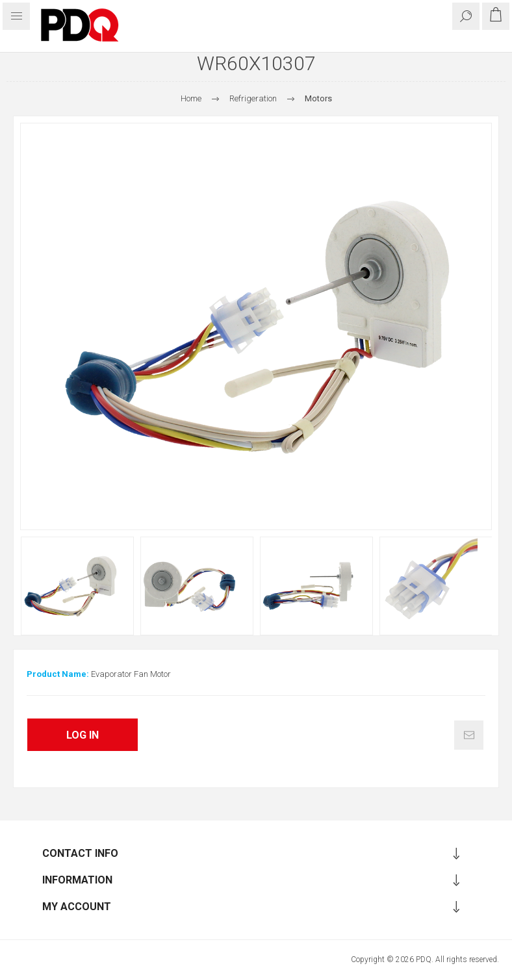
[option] (77, 586)
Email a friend (468, 735)
